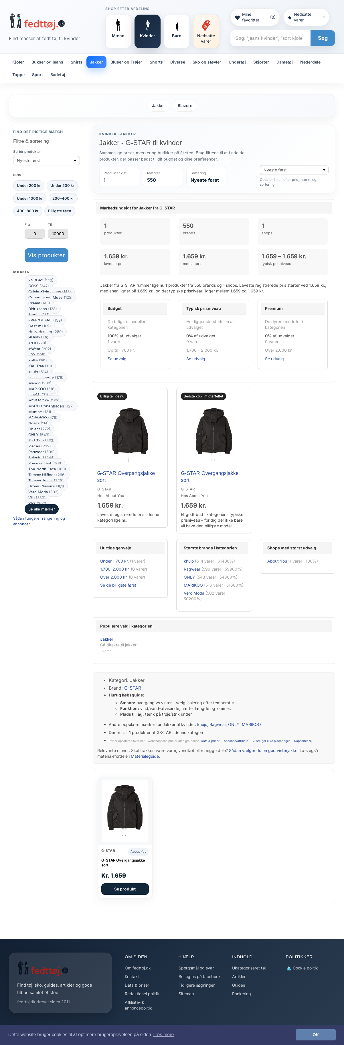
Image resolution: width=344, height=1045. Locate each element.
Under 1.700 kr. (114, 561)
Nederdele (310, 62)
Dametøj (284, 62)
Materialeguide (145, 756)
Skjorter (261, 62)
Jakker (96, 62)
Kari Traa (40, 366)
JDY (37, 354)
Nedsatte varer (306, 17)
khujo (38, 371)
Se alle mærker (41, 509)
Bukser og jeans (47, 62)
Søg (323, 38)
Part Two (41, 440)
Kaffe (37, 360)
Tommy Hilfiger (47, 474)
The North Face (47, 469)
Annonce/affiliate (236, 741)
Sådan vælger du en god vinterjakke (263, 750)
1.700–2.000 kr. (115, 569)
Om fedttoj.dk (138, 967)
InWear (39, 349)
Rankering (241, 993)
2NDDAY (41, 280)
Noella (38, 423)
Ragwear (41, 452)
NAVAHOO (43, 417)
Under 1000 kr (30, 198)
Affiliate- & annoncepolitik (138, 1005)
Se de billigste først (118, 585)
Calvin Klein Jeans (49, 291)
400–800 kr (27, 211)
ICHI (37, 343)
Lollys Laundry (46, 377)
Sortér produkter (27, 151)
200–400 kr (63, 198)
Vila (37, 497)
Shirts (76, 62)
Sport (37, 74)
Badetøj (57, 74)
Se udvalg (117, 358)
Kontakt (132, 976)
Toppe (18, 74)
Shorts (156, 62)
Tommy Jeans (46, 480)
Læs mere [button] (163, 1034)
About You (277, 561)
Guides (238, 985)
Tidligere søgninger (197, 985)
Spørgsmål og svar (196, 967)
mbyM (38, 394)
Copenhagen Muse (50, 297)
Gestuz (39, 326)
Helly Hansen (45, 331)
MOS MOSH (44, 400)
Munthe (39, 411)
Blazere (185, 105)
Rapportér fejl (303, 741)
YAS (37, 503)
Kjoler (18, 62)
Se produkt (125, 888)
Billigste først (60, 211)
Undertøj (237, 62)
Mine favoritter (255, 17)
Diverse (177, 62)
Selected (41, 457)
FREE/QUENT (45, 320)
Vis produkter (46, 255)
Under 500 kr (62, 185)
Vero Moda (43, 492)
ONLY (39, 434)
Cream (39, 303)
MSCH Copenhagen (51, 406)
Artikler (239, 976)
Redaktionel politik (142, 993)
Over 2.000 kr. (114, 577)
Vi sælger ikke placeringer (271, 741)
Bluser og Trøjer (126, 62)
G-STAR (132, 688)
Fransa (39, 314)
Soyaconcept (44, 463)
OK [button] (316, 1034)
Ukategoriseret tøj (249, 967)
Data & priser (210, 741)
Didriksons (42, 308)
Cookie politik (302, 968)
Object (39, 429)
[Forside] (37, 21)
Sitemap (186, 993)
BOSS (38, 286)
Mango (40, 383)
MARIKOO (42, 389)
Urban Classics (46, 486)
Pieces (39, 446)
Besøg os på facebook (200, 976)
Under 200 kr (29, 185)
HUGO (39, 337)
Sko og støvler (207, 62)
